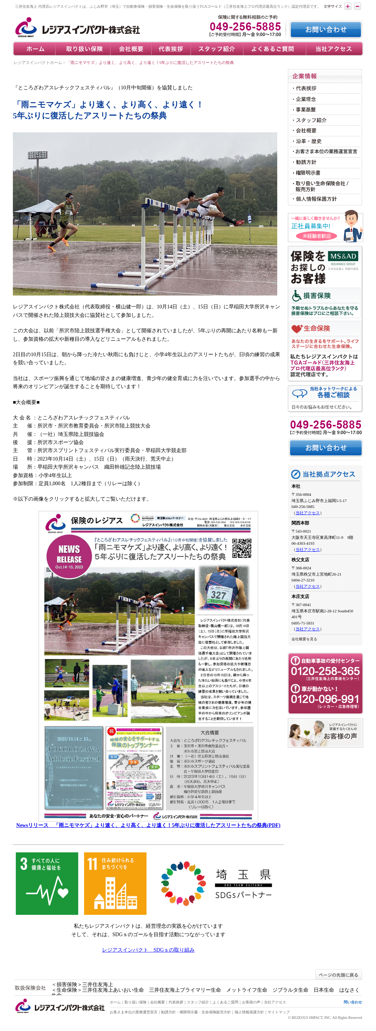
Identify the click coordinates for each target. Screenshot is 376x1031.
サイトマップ (279, 1012)
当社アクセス (308, 513)
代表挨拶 (176, 1002)
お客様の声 (251, 1002)
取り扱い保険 (135, 1002)
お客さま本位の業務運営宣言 (134, 1012)
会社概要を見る (304, 639)
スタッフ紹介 (198, 1002)
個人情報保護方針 (249, 1012)
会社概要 (157, 1002)
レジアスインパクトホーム (38, 62)
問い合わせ (353, 1002)
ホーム (115, 1002)
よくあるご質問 (225, 1002)
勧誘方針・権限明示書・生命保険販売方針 (196, 1012)
